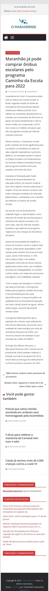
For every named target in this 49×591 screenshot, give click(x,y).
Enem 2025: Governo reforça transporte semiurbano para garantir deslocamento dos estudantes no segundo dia (23, 509)
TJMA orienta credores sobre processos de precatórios (24, 375)
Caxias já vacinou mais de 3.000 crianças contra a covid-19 (24, 462)
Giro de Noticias (13, 53)
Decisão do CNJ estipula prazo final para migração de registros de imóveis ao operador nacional (24, 534)
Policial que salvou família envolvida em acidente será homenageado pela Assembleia (24, 412)
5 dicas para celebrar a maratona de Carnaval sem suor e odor (21, 438)
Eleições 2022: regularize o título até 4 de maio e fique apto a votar (25, 384)
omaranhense (32, 91)
